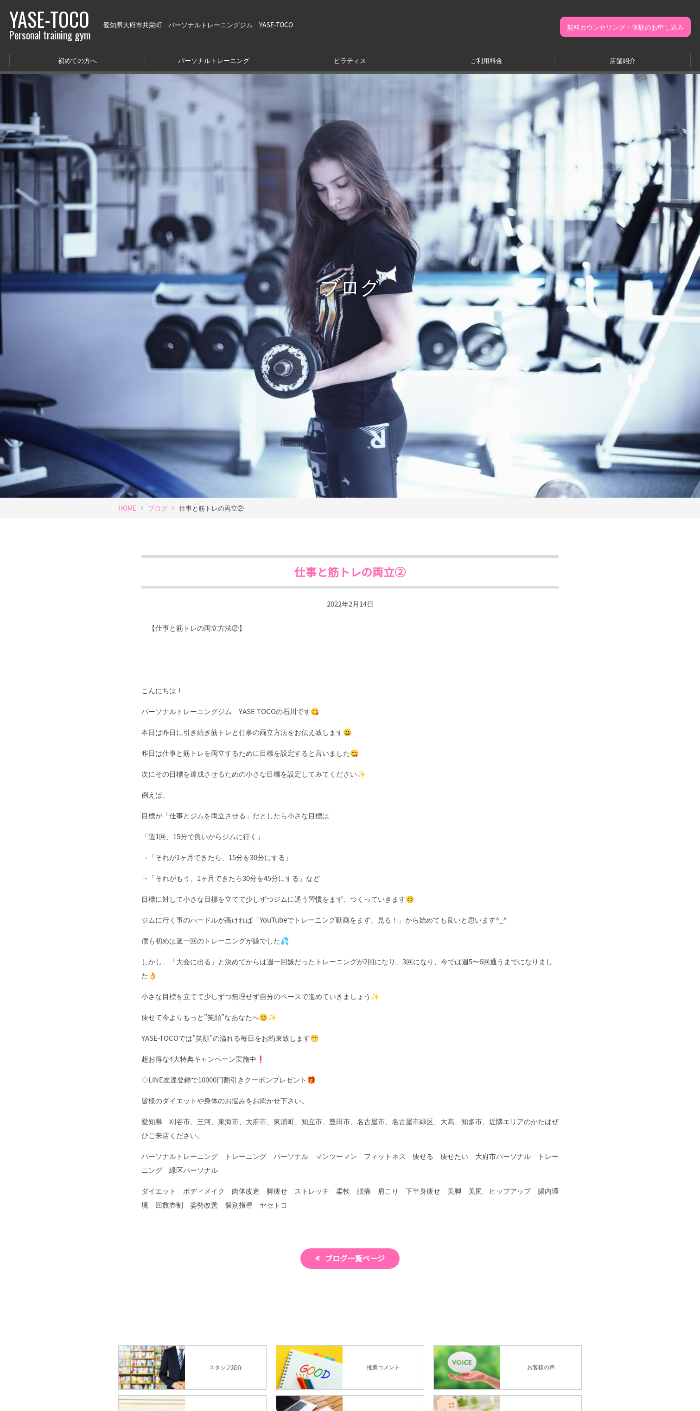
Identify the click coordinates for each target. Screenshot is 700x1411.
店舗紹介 (623, 60)
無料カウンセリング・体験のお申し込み (625, 27)
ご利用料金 (486, 60)
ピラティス (350, 60)
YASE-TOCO (49, 24)
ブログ (157, 508)
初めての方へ (77, 60)
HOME (127, 508)
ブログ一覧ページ (355, 1259)
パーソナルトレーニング (213, 60)
